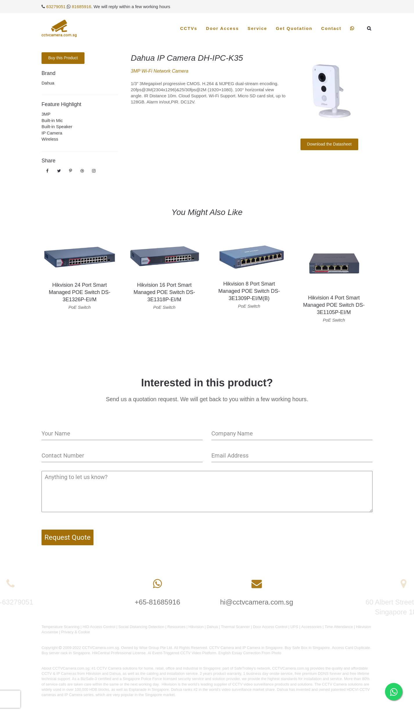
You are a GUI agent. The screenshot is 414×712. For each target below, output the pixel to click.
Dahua (48, 82)
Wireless (50, 139)
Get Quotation (294, 28)
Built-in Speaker (57, 126)
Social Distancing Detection (141, 627)
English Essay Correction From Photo (249, 653)
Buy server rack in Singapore (66, 653)
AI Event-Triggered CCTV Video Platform (182, 653)
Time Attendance (339, 627)
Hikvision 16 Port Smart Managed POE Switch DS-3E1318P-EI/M (164, 292)
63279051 (56, 6)
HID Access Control (98, 627)
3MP (46, 114)
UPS (294, 627)
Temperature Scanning (61, 627)
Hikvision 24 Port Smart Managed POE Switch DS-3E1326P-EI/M (79, 292)
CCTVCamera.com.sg (71, 668)
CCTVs (188, 28)
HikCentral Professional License (118, 653)
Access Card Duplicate (351, 647)
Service (257, 28)
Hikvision (196, 627)
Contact (331, 28)
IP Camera (52, 132)
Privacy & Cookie (75, 632)
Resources (177, 627)
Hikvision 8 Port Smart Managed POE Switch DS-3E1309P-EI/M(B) (249, 291)
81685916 (81, 6)
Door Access (222, 28)
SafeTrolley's (245, 668)
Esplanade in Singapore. (149, 689)
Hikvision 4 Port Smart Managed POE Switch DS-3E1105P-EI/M (334, 305)
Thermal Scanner (235, 627)
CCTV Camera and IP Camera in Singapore (245, 647)
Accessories (311, 627)
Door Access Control (270, 627)
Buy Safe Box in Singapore (307, 647)
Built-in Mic (52, 120)
